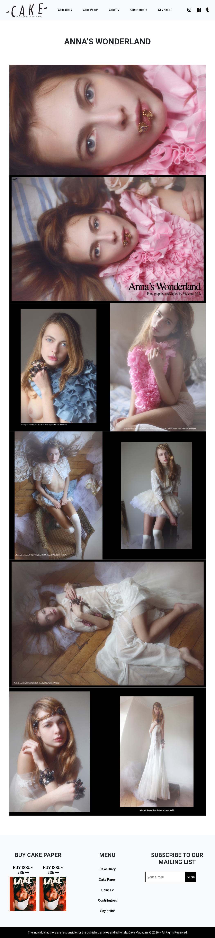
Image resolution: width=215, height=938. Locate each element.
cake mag (26, 10)
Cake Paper (90, 9)
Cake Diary (65, 9)
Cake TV (114, 9)
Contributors (138, 9)
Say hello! (164, 9)
